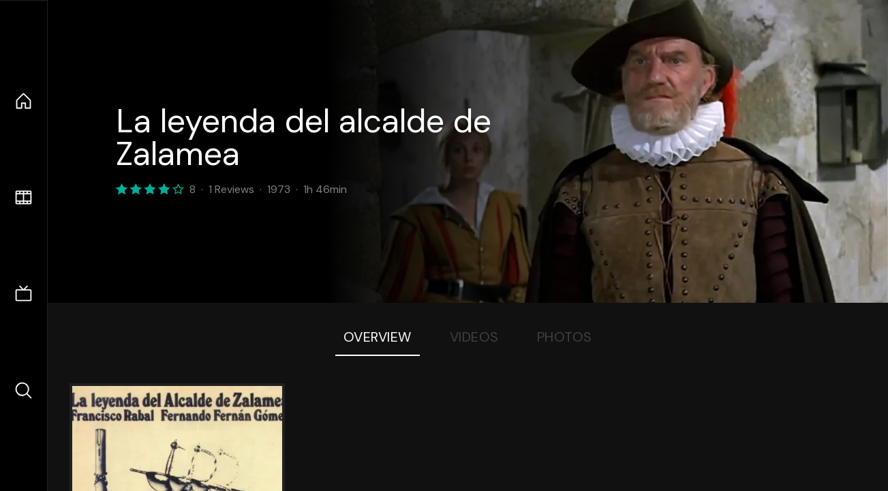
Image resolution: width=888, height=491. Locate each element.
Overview (377, 337)
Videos (474, 337)
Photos (564, 337)
